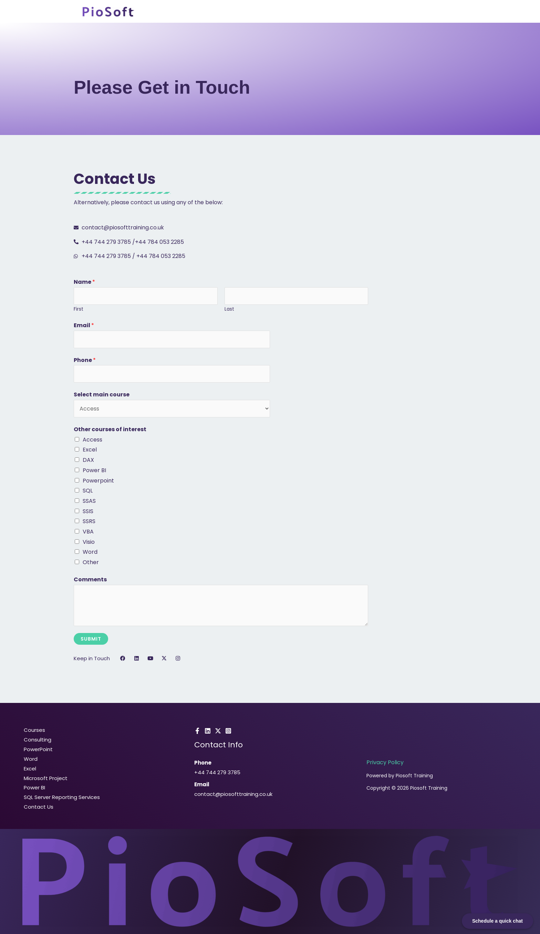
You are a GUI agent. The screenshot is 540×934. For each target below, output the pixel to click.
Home (236, 12)
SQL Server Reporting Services (61, 797)
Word (90, 552)
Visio (89, 542)
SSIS (88, 511)
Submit (91, 638)
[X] (218, 731)
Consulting (310, 12)
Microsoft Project (44, 778)
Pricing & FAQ (391, 12)
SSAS (89, 501)
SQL (88, 491)
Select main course (101, 394)
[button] (270, 12)
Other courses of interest (110, 429)
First (78, 309)
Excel (90, 450)
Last (229, 309)
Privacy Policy (385, 762)
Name (84, 282)
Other (91, 562)
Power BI (94, 470)
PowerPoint (37, 749)
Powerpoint (98, 481)
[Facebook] (197, 731)
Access (92, 440)
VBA (88, 532)
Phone (85, 360)
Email (84, 325)
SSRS (89, 521)
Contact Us (438, 12)
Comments (90, 579)
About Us (349, 12)
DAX (88, 460)
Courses (270, 12)
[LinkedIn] (208, 731)
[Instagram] (228, 731)
